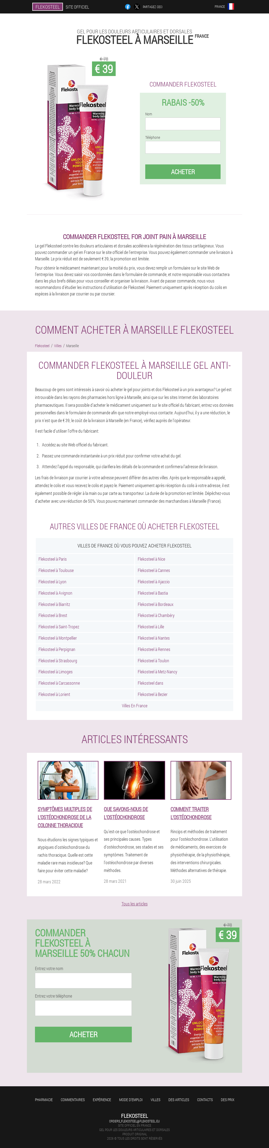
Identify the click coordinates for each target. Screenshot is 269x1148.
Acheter (183, 171)
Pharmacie (44, 1099)
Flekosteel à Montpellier (57, 638)
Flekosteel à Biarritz (54, 604)
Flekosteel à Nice (151, 559)
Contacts (205, 1099)
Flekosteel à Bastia (153, 593)
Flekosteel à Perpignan (56, 649)
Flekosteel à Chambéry (156, 615)
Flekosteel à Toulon (153, 660)
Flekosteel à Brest (52, 615)
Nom (148, 114)
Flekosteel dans (150, 683)
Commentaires (73, 1099)
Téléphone (152, 137)
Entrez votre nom (49, 968)
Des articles (178, 1099)
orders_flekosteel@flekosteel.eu (134, 1121)
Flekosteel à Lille (151, 626)
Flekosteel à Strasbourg (57, 660)
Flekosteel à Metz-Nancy (157, 671)
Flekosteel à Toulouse (56, 570)
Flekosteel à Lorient (54, 694)
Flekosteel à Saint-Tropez (58, 626)
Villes (155, 1099)
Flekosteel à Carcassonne (59, 683)
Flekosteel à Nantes (154, 638)
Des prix (227, 1099)
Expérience (102, 1099)
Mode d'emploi (131, 1099)
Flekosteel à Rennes (154, 649)
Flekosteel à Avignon (55, 593)
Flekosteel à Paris (52, 559)
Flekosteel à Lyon (52, 581)
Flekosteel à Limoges (55, 671)
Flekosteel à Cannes (154, 570)
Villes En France (134, 705)
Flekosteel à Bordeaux (156, 604)
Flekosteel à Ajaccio (154, 581)
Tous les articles (135, 903)
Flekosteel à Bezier (153, 694)
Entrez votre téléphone (53, 996)
